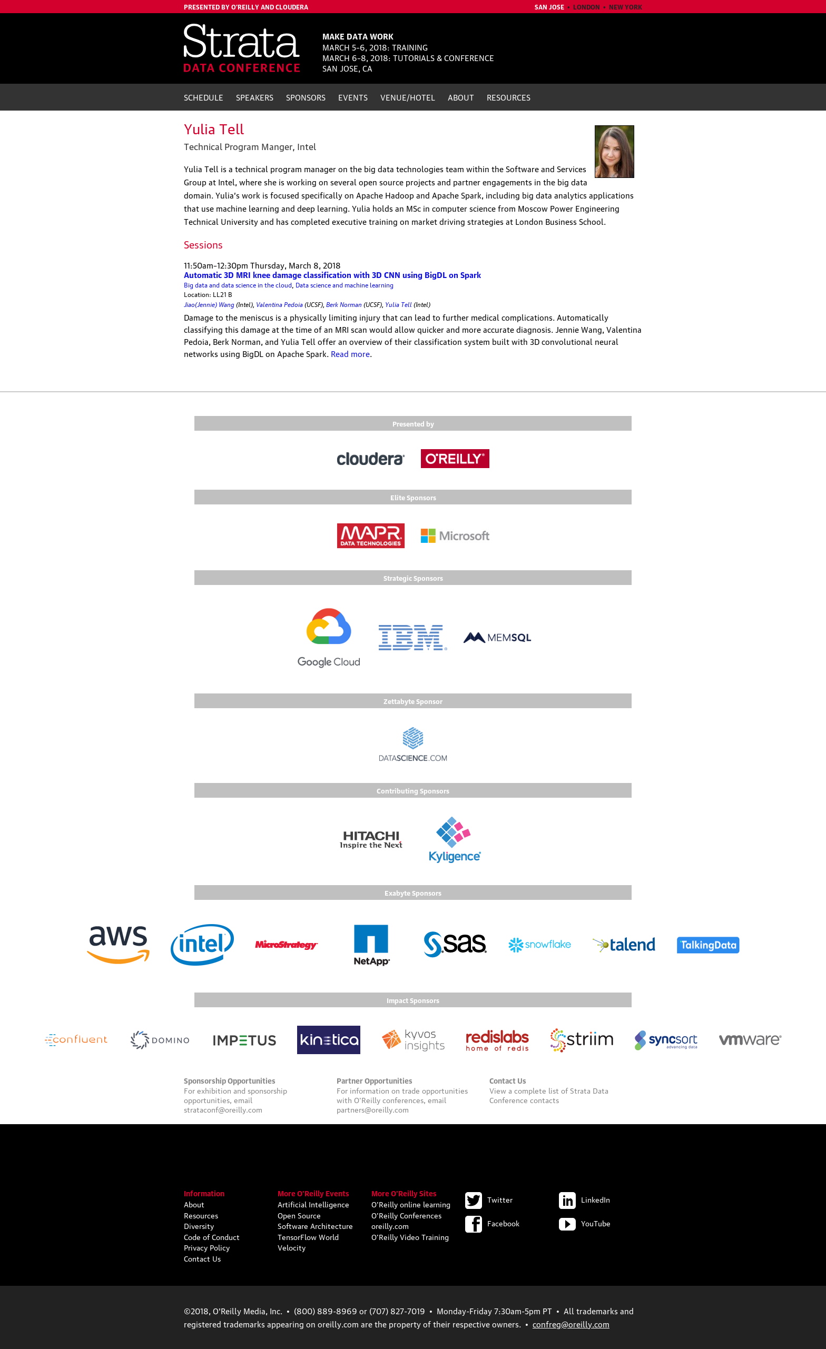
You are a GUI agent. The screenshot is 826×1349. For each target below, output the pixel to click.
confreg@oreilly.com (571, 1324)
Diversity (199, 1225)
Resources (508, 97)
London (586, 6)
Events (353, 97)
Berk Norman (344, 304)
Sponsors (306, 97)
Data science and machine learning (345, 284)
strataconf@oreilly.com (223, 1109)
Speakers (254, 97)
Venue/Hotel (407, 97)
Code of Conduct (212, 1236)
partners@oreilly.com (373, 1109)
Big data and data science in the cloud (238, 284)
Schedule (203, 97)
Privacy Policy (207, 1247)
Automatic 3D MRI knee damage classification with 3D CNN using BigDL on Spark (332, 274)
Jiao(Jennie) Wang (209, 304)
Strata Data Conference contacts (548, 1095)
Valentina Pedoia (279, 304)
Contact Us (202, 1258)
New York (625, 6)
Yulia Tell (398, 304)
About (461, 97)
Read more (350, 353)
